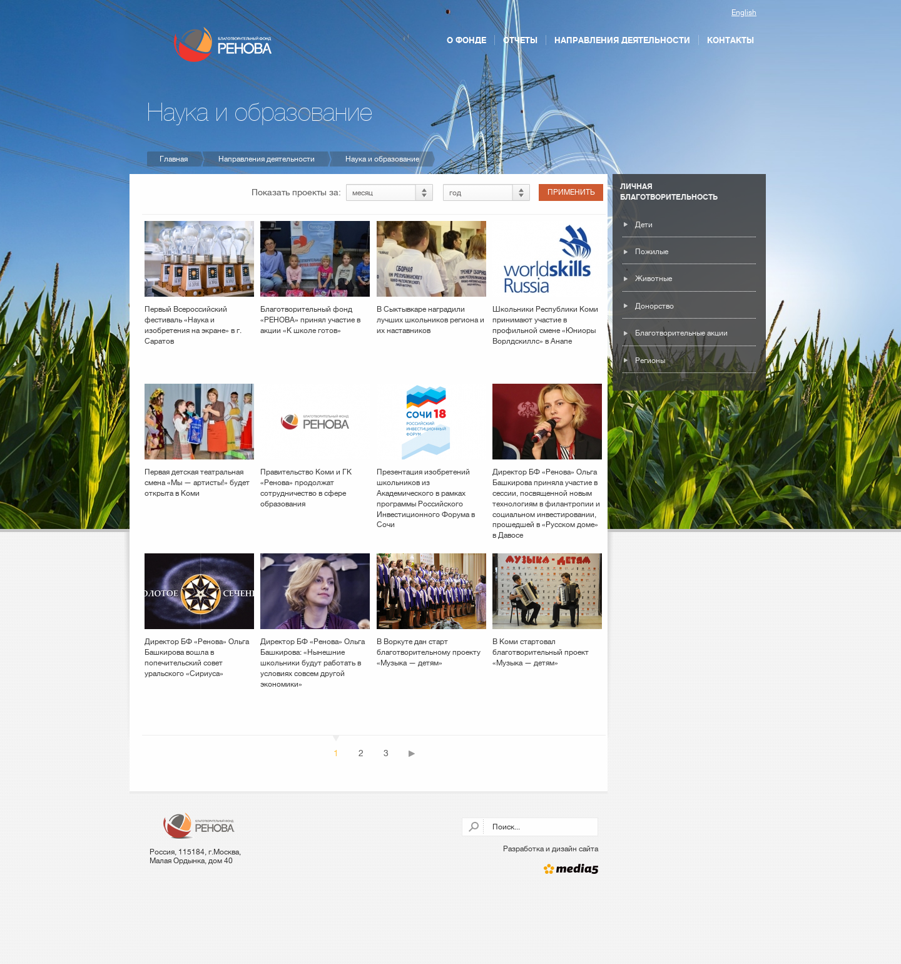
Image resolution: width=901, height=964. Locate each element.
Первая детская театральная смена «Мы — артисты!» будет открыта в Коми (199, 441)
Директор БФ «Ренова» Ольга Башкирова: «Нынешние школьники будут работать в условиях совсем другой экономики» (315, 620)
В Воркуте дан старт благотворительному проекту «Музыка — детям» (431, 610)
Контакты (730, 40)
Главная (174, 159)
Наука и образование (382, 159)
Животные (653, 278)
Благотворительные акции (681, 333)
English (743, 12)
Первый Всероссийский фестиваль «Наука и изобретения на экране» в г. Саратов (199, 283)
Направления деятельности (622, 40)
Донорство (654, 306)
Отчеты (520, 40)
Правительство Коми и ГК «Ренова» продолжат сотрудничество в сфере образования (315, 446)
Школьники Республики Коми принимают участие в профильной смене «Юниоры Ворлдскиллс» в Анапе (547, 283)
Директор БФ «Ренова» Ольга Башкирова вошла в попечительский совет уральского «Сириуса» (199, 615)
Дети (644, 224)
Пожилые (651, 251)
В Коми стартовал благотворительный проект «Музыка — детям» (547, 610)
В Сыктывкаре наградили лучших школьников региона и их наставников (431, 278)
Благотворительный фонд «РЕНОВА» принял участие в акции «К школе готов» (315, 278)
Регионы (650, 360)
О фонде (466, 40)
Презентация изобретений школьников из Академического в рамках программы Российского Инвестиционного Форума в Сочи (431, 456)
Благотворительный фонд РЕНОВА (222, 44)
